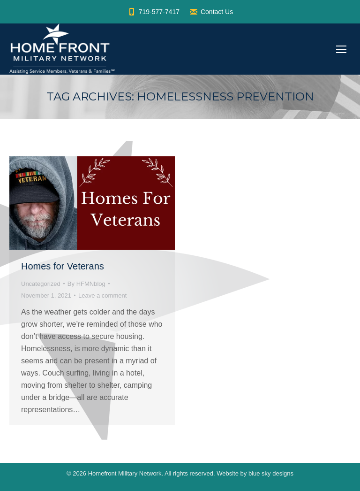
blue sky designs (270, 473)
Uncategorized (40, 283)
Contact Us (211, 11)
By (86, 283)
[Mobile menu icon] (341, 49)
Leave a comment (102, 295)
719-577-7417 (153, 11)
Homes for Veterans (62, 266)
